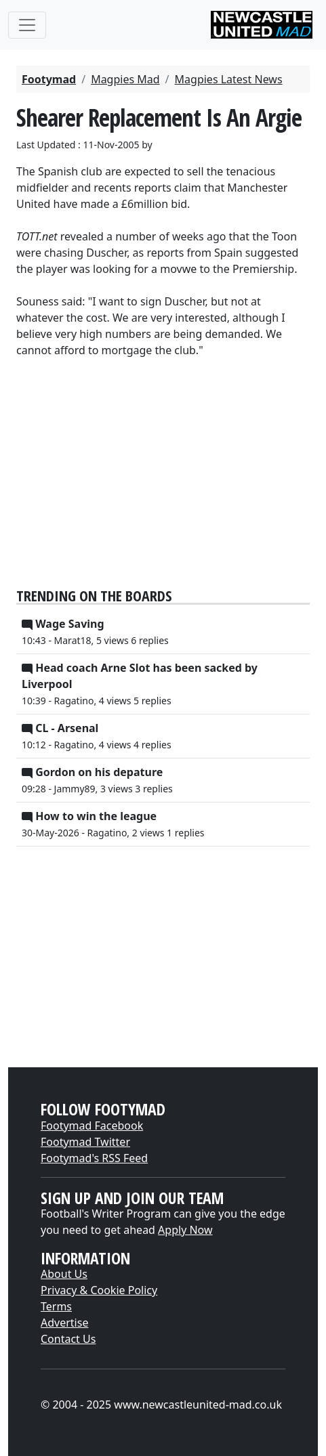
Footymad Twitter (85, 1141)
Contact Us (68, 1338)
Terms (56, 1306)
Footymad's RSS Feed (94, 1158)
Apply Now (185, 1229)
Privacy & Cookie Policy (99, 1290)
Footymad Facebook (92, 1125)
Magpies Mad (125, 79)
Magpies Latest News (229, 79)
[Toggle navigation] (27, 25)
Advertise (64, 1322)
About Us (64, 1273)
